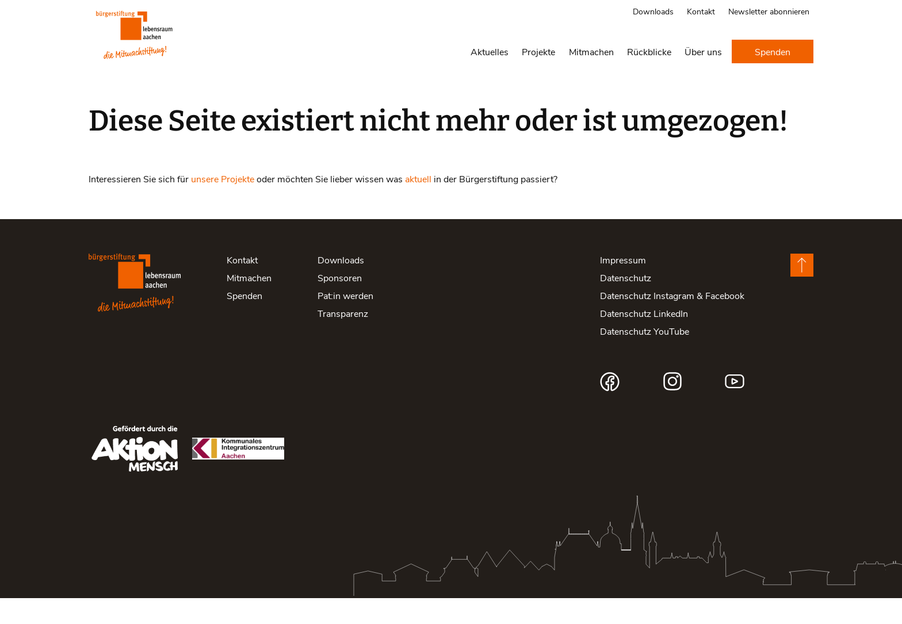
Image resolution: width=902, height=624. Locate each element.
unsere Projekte (222, 204)
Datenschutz (625, 303)
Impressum (623, 286)
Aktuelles (490, 51)
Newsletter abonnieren (768, 11)
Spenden (772, 51)
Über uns (703, 51)
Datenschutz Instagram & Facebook (672, 321)
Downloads (653, 11)
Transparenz (343, 339)
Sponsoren (340, 303)
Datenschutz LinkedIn (644, 339)
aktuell (418, 204)
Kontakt (701, 11)
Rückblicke (649, 51)
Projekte (538, 51)
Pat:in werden (345, 321)
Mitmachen (591, 51)
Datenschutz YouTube (644, 357)
